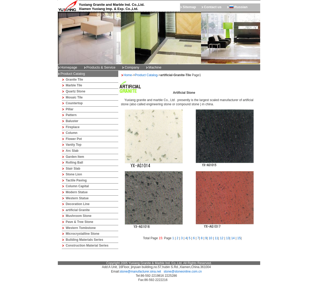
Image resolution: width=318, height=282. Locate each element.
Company (132, 67)
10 (210, 238)
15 (239, 238)
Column (72, 133)
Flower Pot (74, 139)
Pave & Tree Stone (79, 222)
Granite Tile (74, 79)
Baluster (72, 121)
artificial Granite (78, 210)
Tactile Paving (76, 180)
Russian (238, 7)
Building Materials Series (84, 240)
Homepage (68, 67)
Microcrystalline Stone (82, 234)
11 (216, 238)
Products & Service (101, 67)
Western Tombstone (81, 228)
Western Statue (77, 198)
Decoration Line (78, 204)
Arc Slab (72, 151)
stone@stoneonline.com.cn (183, 271)
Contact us (213, 7)
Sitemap (189, 7)
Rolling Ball (74, 162)
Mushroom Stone (78, 216)
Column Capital (77, 186)
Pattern (71, 115)
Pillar (69, 109)
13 (227, 238)
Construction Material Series (87, 245)
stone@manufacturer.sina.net (140, 271)
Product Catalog (146, 75)
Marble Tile (74, 85)
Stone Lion (74, 174)
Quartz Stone (75, 91)
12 (221, 238)
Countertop (74, 103)
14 (233, 238)
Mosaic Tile (74, 97)
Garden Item (75, 157)
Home (128, 75)
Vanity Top (73, 145)
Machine (154, 67)
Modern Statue (77, 192)
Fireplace (73, 127)
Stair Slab (73, 168)
